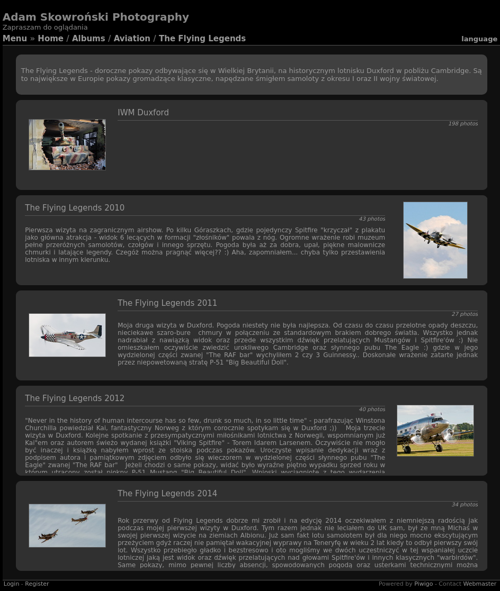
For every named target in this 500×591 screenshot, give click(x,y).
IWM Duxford (143, 112)
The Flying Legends (202, 38)
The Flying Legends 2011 (167, 303)
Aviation (132, 38)
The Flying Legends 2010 (74, 208)
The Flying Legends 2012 (74, 398)
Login (12, 583)
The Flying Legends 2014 (167, 493)
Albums (88, 38)
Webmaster (480, 583)
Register (37, 583)
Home (51, 38)
